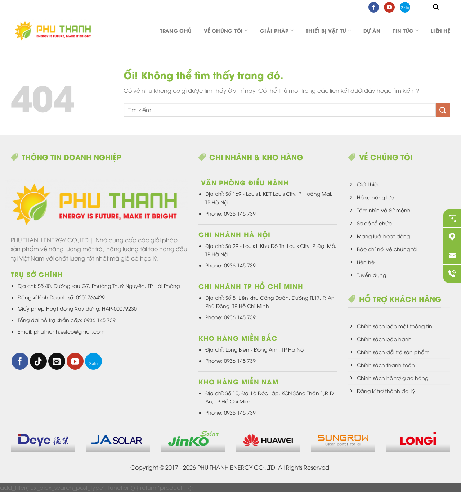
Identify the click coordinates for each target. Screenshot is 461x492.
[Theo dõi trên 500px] (405, 7)
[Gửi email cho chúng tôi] (56, 361)
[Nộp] (443, 110)
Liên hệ (440, 30)
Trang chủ (176, 30)
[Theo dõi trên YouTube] (389, 7)
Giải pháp (277, 30)
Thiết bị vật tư (328, 30)
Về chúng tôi (226, 30)
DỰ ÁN (371, 30)
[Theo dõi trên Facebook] (373, 7)
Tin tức (406, 30)
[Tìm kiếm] (436, 7)
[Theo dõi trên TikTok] (38, 361)
